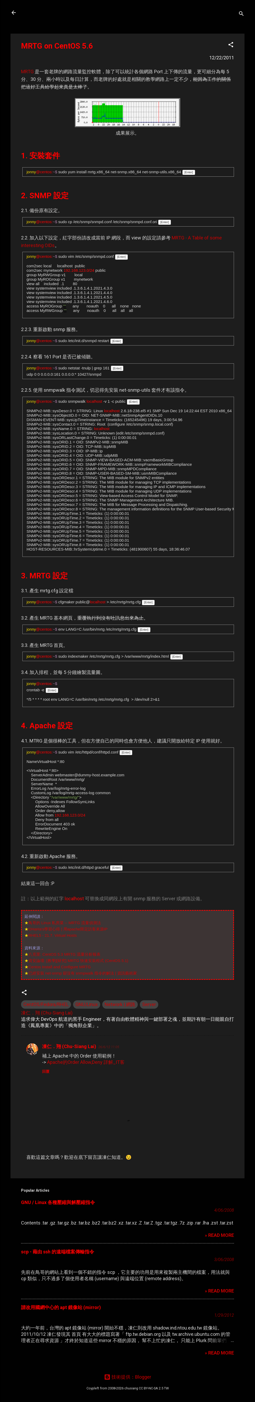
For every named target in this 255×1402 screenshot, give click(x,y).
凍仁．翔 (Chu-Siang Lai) (69, 1046)
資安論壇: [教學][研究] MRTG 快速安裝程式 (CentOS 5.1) (78, 960)
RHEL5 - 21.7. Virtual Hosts (52, 935)
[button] (231, 45)
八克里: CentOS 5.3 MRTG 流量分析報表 (64, 954)
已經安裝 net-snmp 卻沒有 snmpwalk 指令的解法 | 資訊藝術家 (82, 973)
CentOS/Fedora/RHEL (46, 1004)
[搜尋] (241, 14)
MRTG (27, 71)
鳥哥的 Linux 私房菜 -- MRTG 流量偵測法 (64, 922)
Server (149, 1004)
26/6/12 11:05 (108, 1047)
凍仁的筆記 (39, 12)
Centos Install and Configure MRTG (59, 967)
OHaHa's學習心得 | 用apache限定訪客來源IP (68, 929)
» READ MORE (219, 1235)
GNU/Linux (86, 1004)
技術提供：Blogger (127, 1377)
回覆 (45, 1071)
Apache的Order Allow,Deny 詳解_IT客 (86, 1062)
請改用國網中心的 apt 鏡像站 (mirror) (61, 1307)
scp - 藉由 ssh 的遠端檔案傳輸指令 (57, 1251)
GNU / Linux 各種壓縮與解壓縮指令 (58, 1202)
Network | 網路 (120, 1004)
